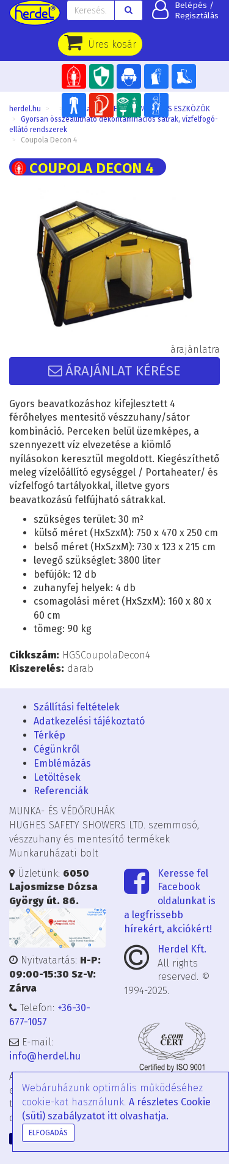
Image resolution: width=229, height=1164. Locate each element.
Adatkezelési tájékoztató (89, 721)
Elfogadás (48, 1133)
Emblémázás (62, 763)
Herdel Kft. (182, 949)
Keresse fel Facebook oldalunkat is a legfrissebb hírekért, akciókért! (170, 901)
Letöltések (57, 777)
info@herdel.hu (45, 1056)
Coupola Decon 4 (49, 140)
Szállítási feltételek (77, 707)
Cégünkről (56, 749)
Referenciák (61, 791)
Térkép (49, 735)
